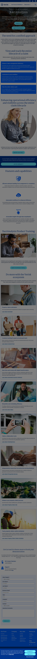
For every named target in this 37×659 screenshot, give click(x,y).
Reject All (30, 654)
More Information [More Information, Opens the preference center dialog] (30, 656)
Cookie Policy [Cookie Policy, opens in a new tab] (11, 654)
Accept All (29, 651)
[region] (18, 653)
